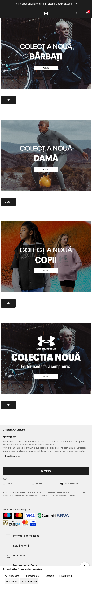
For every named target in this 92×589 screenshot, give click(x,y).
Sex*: (5, 479)
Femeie (39, 483)
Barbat (9, 483)
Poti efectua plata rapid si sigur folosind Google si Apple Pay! (46, 3)
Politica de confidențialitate (63, 496)
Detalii (8, 100)
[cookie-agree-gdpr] (29, 581)
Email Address (12, 456)
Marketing (66, 576)
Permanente (32, 576)
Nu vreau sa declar (73, 483)
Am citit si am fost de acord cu (44, 494)
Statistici (50, 576)
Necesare (14, 576)
